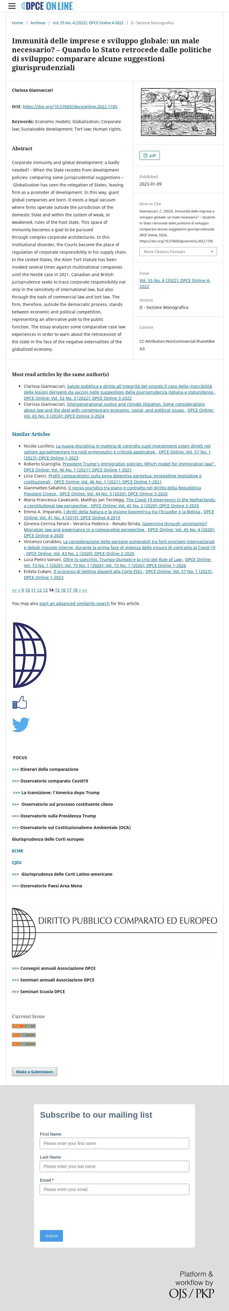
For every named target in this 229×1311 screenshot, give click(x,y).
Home (17, 22)
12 (39, 590)
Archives (37, 22)
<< (14, 590)
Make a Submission (34, 1071)
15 (57, 590)
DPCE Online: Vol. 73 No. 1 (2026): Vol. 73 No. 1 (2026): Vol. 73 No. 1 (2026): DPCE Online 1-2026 (117, 562)
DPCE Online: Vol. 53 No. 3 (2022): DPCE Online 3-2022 (78, 398)
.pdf (152, 155)
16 (63, 590)
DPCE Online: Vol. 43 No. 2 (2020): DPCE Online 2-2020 (145, 506)
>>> (15, 769)
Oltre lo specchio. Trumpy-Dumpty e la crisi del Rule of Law (123, 559)
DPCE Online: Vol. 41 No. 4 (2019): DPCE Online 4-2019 (119, 514)
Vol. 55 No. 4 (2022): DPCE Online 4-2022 (88, 22)
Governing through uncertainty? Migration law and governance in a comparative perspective (115, 526)
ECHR (17, 851)
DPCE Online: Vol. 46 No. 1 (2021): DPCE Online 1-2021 (78, 470)
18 (75, 590)
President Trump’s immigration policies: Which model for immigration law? (139, 464)
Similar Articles (31, 434)
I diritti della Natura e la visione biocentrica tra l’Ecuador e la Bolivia (132, 511)
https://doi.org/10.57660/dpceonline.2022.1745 (70, 106)
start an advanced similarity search (74, 603)
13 (45, 590)
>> (84, 590)
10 (27, 590)
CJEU (17, 862)
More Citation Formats (164, 251)
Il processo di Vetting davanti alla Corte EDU (98, 571)
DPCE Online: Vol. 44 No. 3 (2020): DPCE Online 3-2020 (114, 494)
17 (69, 590)
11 (33, 590)
